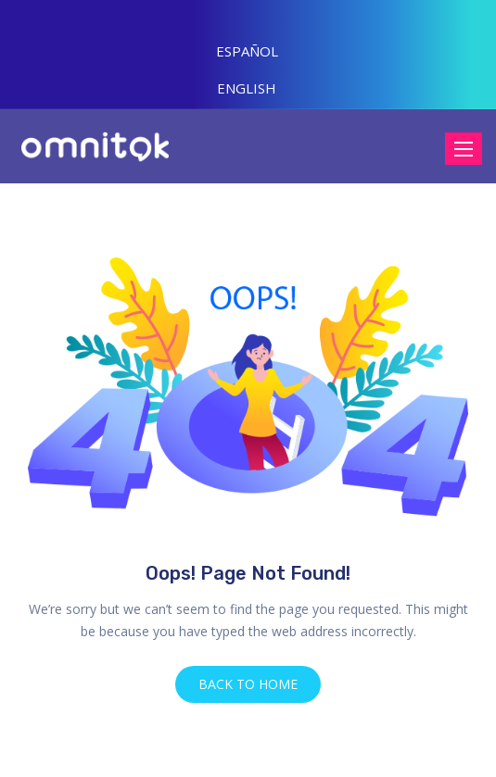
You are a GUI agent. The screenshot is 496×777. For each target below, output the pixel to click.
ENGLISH (246, 88)
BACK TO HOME (248, 684)
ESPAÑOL (247, 51)
